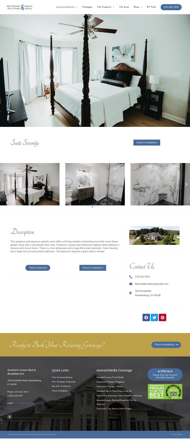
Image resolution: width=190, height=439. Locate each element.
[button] (3, 184)
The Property (104, 7)
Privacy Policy (177, 435)
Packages (87, 7)
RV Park (151, 7)
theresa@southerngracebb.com (29, 403)
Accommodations (65, 7)
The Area (124, 7)
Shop (136, 7)
